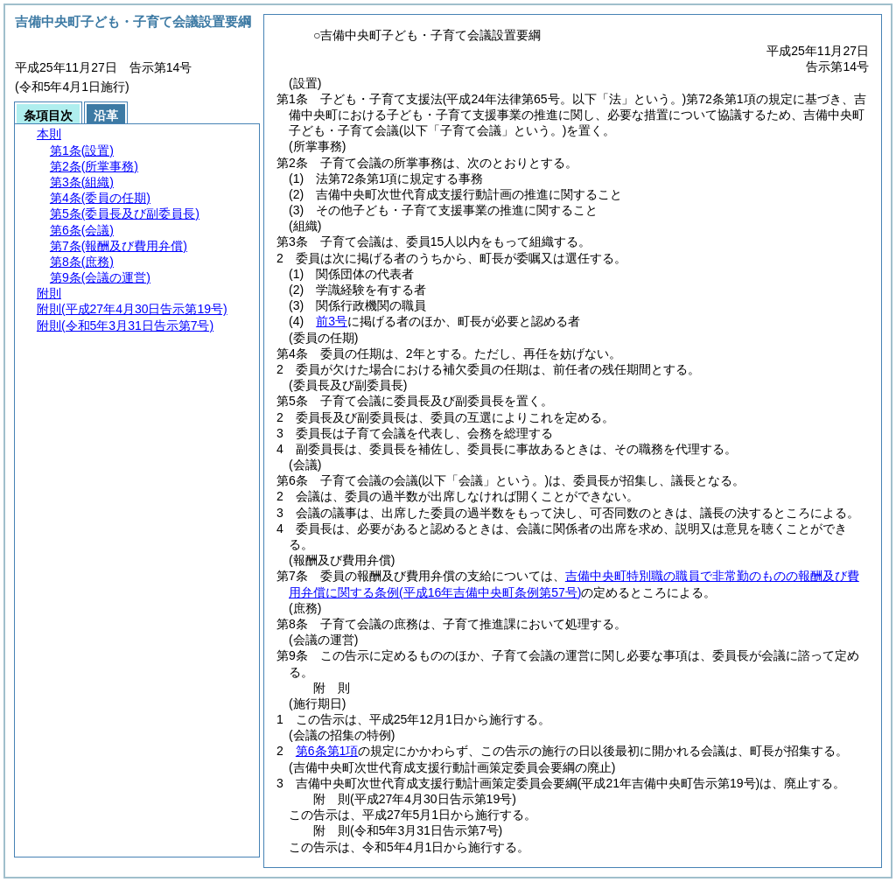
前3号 (331, 321)
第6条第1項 (327, 751)
